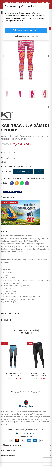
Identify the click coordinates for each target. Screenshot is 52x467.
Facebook (11, 183)
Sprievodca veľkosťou (35, 178)
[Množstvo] (6, 171)
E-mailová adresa (16, 183)
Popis (4, 231)
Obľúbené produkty (12, 178)
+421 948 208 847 (27, 433)
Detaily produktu (10, 313)
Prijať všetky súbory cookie (26, 30)
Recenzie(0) (6, 320)
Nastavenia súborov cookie (26, 36)
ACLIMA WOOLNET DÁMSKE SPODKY (13, 374)
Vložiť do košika (22, 171)
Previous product (45, 106)
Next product (49, 106)
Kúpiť (39, 171)
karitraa (10, 197)
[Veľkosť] (15, 158)
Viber (27, 183)
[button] (3, 56)
